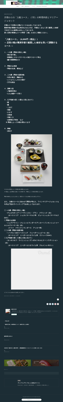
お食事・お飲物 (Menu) (25, 6)
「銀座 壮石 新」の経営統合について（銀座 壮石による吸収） (17, 324)
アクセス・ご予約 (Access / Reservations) (39, 6)
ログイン (54, 2)
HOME (17, 6)
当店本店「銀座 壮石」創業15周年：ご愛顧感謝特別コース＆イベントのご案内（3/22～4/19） (23, 348)
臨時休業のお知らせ (8, 336)
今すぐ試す (46, 2)
